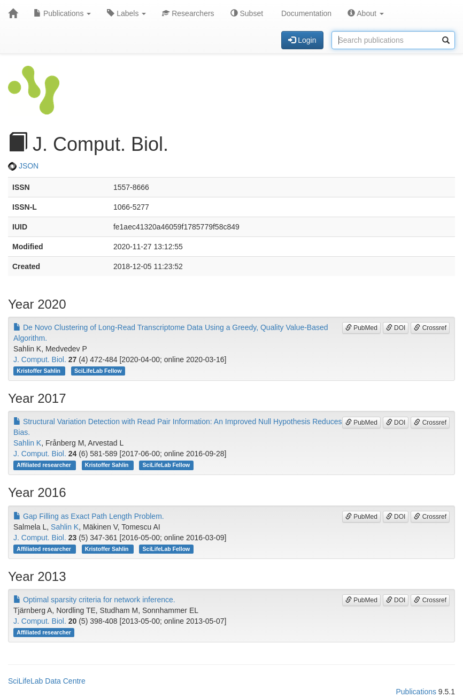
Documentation (305, 13)
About (366, 13)
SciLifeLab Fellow (98, 370)
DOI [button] (396, 328)
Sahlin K (27, 443)
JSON (23, 166)
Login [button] (302, 40)
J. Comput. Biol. (39, 359)
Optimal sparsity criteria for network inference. (94, 599)
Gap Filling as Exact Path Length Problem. (88, 516)
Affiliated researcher (44, 465)
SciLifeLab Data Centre (47, 681)
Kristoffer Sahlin (39, 370)
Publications (62, 13)
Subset (246, 13)
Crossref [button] (430, 328)
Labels (126, 13)
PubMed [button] (361, 328)
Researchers (188, 13)
